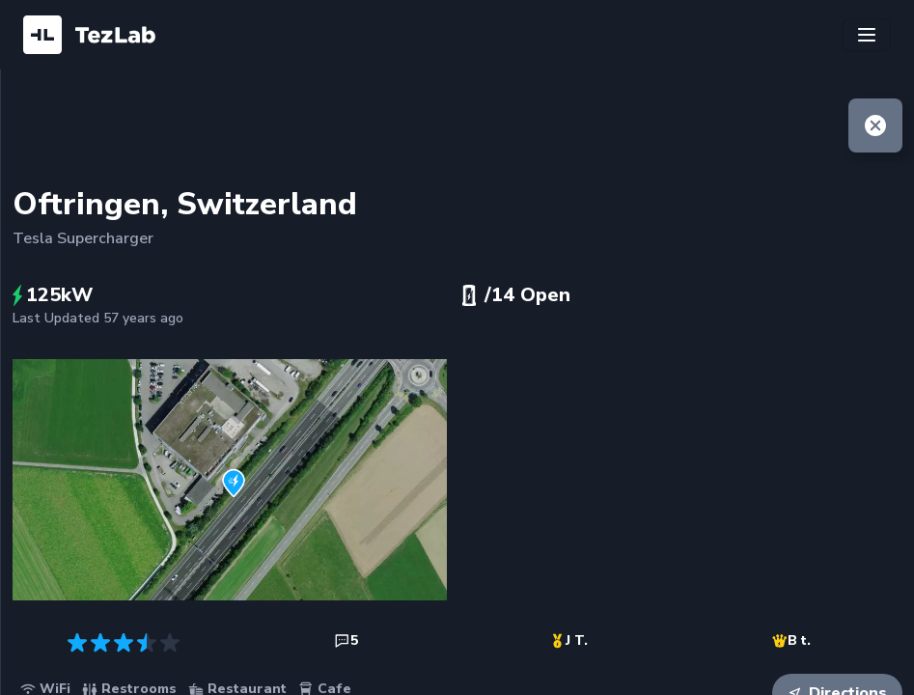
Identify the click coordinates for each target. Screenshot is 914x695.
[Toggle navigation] (867, 34)
